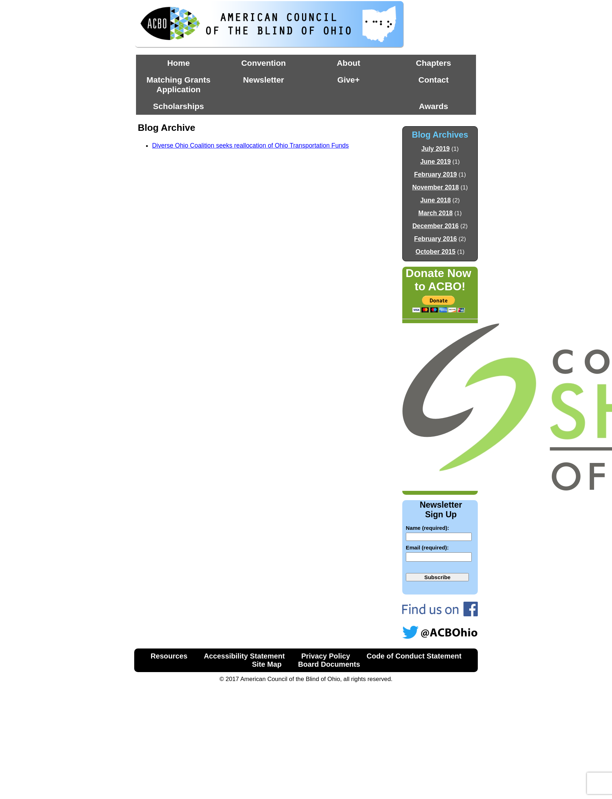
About (348, 63)
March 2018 (435, 213)
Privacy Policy (325, 656)
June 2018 (435, 200)
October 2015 (436, 251)
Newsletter (263, 79)
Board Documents (329, 664)
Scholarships (178, 106)
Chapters (433, 63)
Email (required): (427, 547)
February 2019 (435, 174)
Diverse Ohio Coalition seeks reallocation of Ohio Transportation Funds (250, 145)
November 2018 (435, 187)
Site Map (267, 664)
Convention (263, 63)
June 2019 (435, 161)
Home (178, 63)
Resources (169, 656)
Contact (433, 79)
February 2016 (435, 238)
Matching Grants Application (178, 84)
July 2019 (435, 148)
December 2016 (435, 226)
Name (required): (427, 528)
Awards (433, 106)
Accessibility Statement (244, 656)
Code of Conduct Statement (413, 656)
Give (346, 79)
